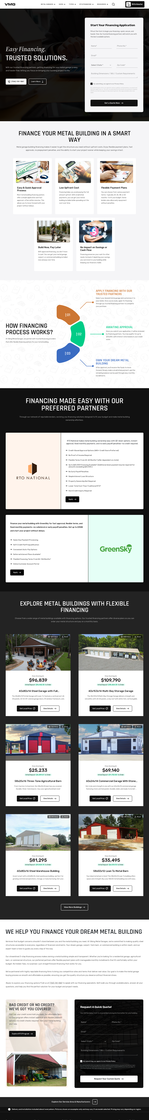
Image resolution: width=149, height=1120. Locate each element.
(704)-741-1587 (16, 81)
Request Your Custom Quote (109, 1079)
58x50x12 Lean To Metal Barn (110, 871)
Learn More (37, 81)
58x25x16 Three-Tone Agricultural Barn (38, 781)
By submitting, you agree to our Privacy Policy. (107, 84)
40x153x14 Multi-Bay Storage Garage (110, 691)
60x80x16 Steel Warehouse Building (38, 871)
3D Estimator (134, 4)
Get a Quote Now (114, 103)
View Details (49, 709)
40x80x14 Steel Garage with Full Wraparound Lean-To (38, 693)
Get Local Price (27, 709)
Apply (72, 500)
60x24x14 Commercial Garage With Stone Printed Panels (111, 783)
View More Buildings (74, 907)
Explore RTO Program (22, 1034)
